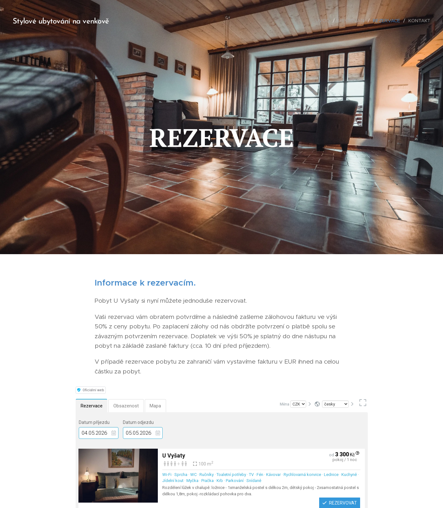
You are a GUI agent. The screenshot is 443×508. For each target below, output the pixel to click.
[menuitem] (325, 21)
